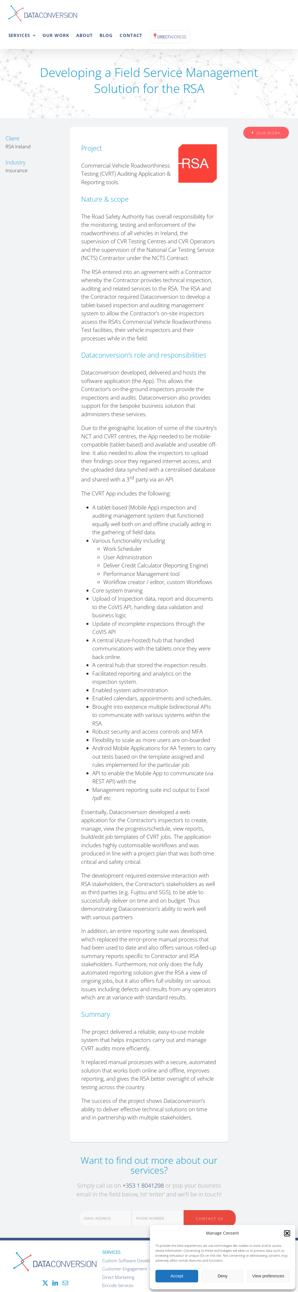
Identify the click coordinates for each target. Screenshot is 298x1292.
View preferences (268, 1276)
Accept (177, 1276)
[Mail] (65, 1283)
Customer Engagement (124, 1269)
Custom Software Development (132, 1260)
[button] (287, 1233)
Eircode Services (118, 1285)
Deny (222, 1276)
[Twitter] (45, 1283)
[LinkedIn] (55, 1283)
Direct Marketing (118, 1277)
